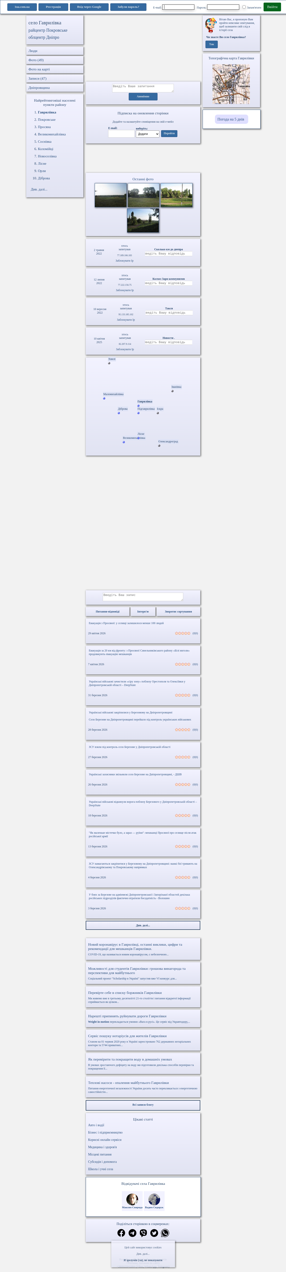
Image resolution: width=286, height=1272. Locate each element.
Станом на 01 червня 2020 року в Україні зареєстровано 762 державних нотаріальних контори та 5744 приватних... (143, 1043)
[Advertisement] (143, 48)
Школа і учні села (100, 1172)
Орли (42, 171)
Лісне (42, 163)
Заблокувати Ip (124, 262)
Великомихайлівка (52, 134)
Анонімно (143, 98)
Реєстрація (53, 7)
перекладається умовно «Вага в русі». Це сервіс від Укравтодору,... (143, 1021)
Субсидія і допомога (102, 1164)
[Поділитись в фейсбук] (121, 1236)
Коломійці (45, 149)
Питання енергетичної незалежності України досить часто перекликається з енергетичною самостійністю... (143, 1089)
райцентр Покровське (48, 30)
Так (211, 44)
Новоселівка (47, 156)
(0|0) (195, 636)
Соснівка (45, 141)
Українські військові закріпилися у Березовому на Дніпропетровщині (130, 715)
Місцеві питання (99, 1157)
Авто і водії (96, 1128)
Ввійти (272, 7)
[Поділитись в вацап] (165, 1236)
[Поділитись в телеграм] (132, 1236)
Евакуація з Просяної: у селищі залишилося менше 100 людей (126, 626)
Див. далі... (142, 1253)
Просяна (44, 127)
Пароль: (218, 7)
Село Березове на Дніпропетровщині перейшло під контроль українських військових (140, 722)
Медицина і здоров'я (102, 1150)
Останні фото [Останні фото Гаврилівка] (143, 180)
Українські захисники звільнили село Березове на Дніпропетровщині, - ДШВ (135, 777)
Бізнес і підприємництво (105, 1135)
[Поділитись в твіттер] (154, 1236)
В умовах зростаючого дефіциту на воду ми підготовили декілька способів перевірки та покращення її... (143, 1066)
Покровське (47, 119)
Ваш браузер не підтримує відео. (143, 159)
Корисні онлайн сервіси (104, 1142)
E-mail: (173, 7)
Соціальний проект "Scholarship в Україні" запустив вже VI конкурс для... (143, 976)
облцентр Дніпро (44, 37)
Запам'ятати (252, 7)
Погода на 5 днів (231, 119)
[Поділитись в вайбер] (143, 1236)
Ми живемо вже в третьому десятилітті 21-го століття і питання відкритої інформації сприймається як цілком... (143, 999)
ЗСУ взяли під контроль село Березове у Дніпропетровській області (129, 749)
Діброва (44, 178)
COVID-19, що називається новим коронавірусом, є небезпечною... (143, 952)
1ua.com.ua (22, 7)
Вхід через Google (89, 7)
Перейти (169, 135)
